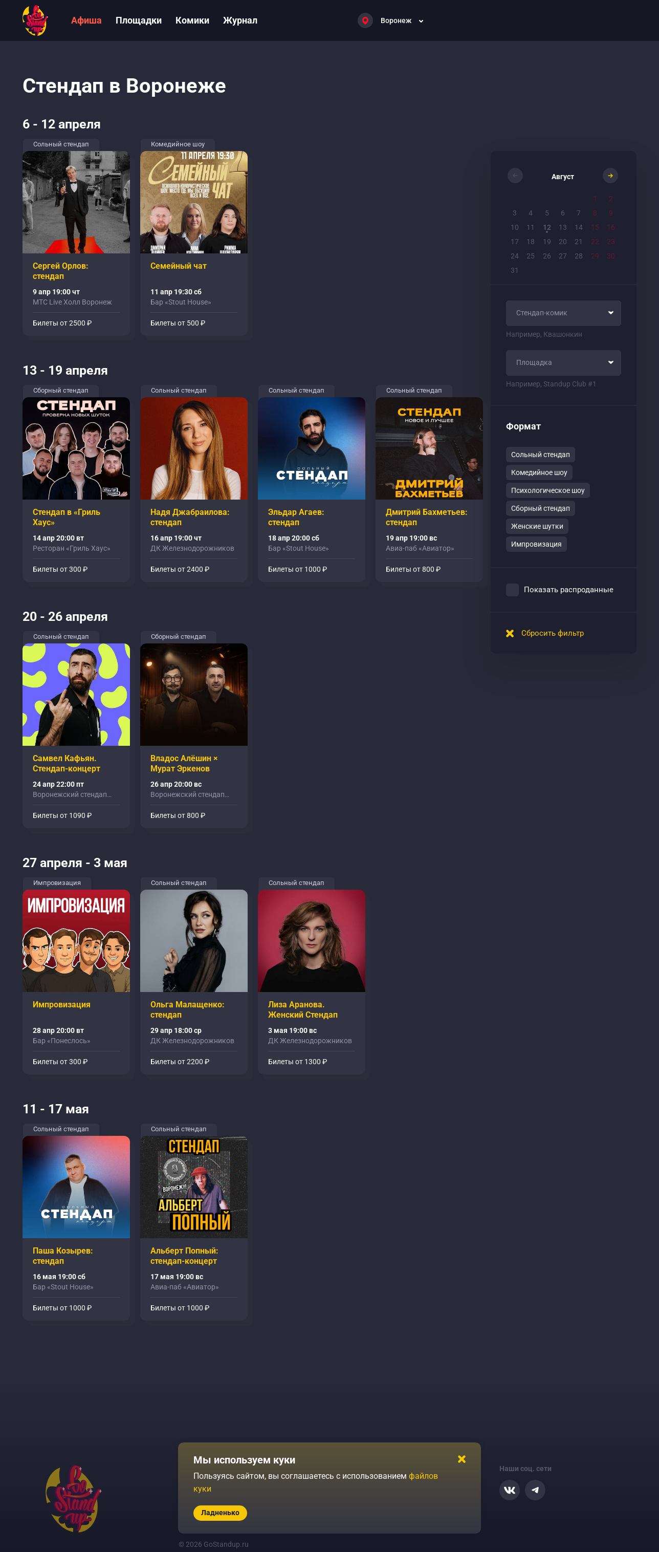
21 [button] (579, 242)
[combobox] (563, 313)
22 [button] (595, 242)
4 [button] (531, 213)
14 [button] (579, 227)
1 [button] (595, 199)
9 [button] (611, 213)
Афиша (86, 20)
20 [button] (563, 242)
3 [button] (515, 213)
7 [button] (579, 213)
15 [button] (595, 227)
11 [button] (530, 227)
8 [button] (595, 213)
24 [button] (515, 256)
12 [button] (547, 227)
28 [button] (579, 256)
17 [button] (515, 242)
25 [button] (530, 256)
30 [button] (611, 256)
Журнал (240, 20)
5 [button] (547, 213)
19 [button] (547, 242)
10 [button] (515, 227)
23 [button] (611, 242)
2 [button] (611, 199)
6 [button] (563, 213)
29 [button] (595, 256)
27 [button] (563, 256)
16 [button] (611, 227)
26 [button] (547, 256)
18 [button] (530, 242)
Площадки (139, 20)
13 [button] (563, 227)
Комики (192, 20)
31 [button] (515, 270)
